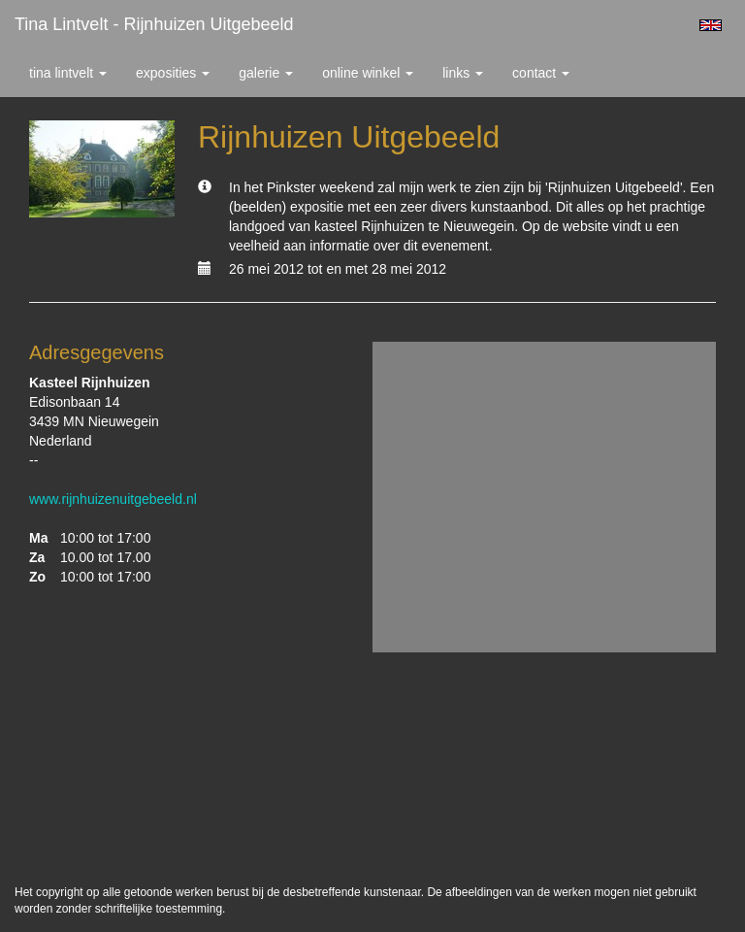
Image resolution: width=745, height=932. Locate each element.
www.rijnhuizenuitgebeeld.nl (113, 499)
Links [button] (462, 73)
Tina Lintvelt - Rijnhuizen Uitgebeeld (154, 24)
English (710, 25)
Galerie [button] (266, 73)
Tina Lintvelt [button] (68, 73)
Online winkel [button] (367, 73)
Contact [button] (540, 73)
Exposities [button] (173, 73)
